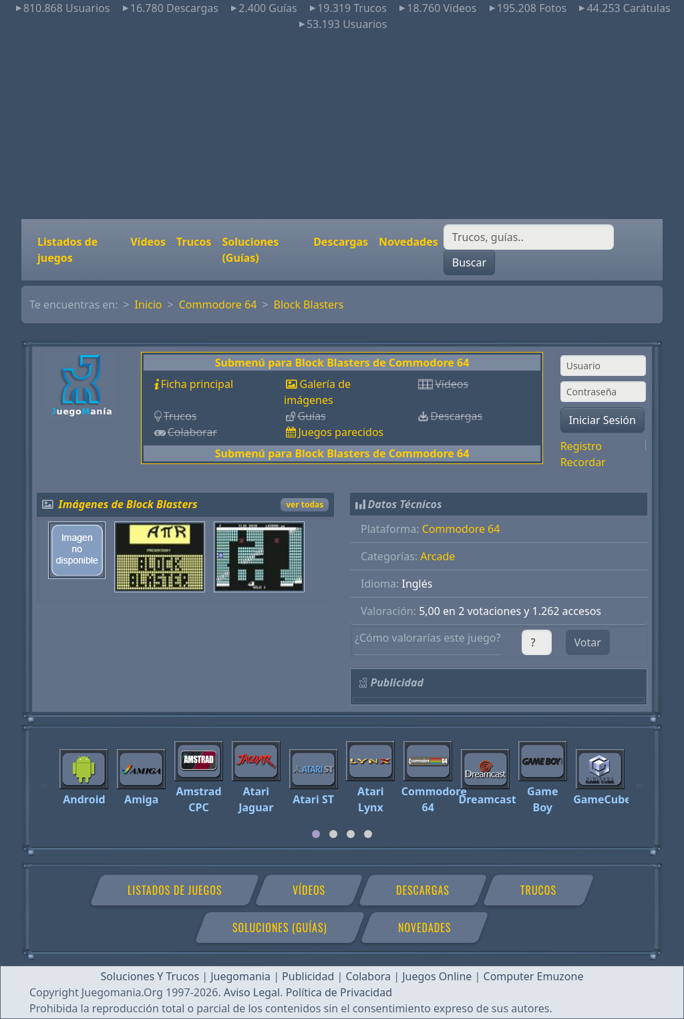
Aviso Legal (252, 992)
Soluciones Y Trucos (150, 976)
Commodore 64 (218, 304)
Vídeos (148, 241)
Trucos (193, 241)
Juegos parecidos (340, 432)
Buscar (469, 262)
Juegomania (240, 976)
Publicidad (308, 976)
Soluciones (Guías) (250, 249)
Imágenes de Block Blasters (128, 504)
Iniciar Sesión (602, 420)
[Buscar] (529, 237)
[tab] (316, 834)
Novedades (408, 241)
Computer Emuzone (534, 976)
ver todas (304, 504)
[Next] (639, 779)
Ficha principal (197, 384)
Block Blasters (309, 304)
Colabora (368, 976)
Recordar (583, 462)
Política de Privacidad (339, 992)
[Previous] (44, 779)
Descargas (340, 241)
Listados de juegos (67, 249)
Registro (581, 446)
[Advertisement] (342, 125)
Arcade (437, 556)
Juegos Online (437, 976)
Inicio (148, 304)
